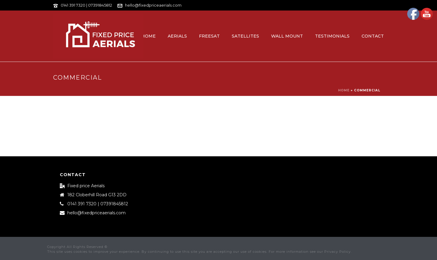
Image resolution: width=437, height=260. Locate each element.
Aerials (177, 36)
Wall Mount (287, 36)
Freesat (209, 36)
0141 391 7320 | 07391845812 (86, 5)
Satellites (245, 36)
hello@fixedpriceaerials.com (153, 5)
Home (148, 36)
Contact (373, 36)
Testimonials (332, 36)
